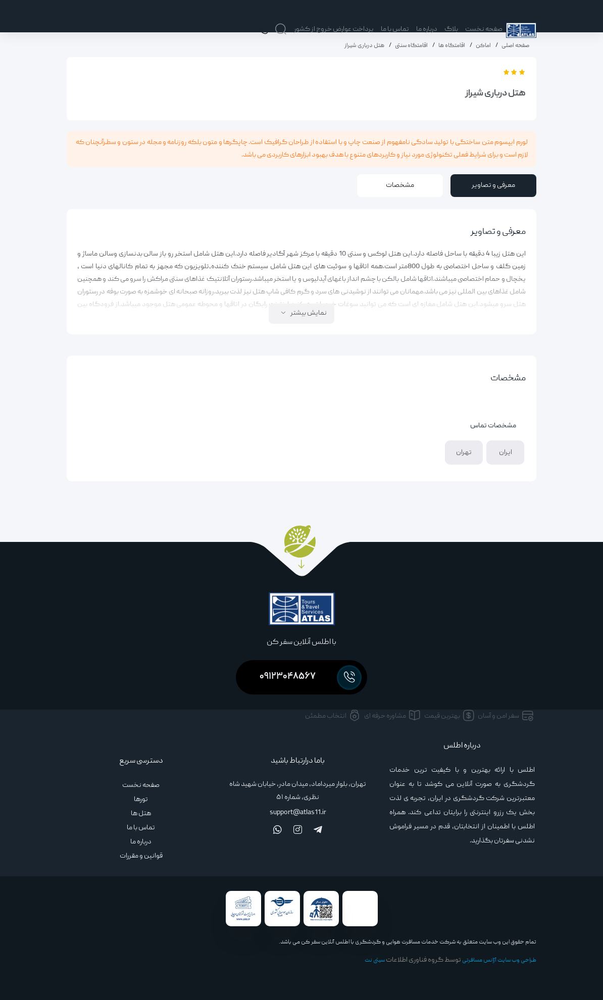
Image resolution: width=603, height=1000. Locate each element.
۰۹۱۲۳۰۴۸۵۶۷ (310, 677)
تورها (141, 799)
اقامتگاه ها (451, 45)
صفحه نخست (483, 29)
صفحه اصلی (515, 45)
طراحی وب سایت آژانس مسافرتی (499, 960)
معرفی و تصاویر (493, 185)
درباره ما (426, 29)
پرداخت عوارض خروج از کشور (334, 29)
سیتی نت (375, 960)
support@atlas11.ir (298, 813)
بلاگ (451, 29)
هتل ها (141, 814)
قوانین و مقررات (141, 856)
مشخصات (400, 185)
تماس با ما (395, 29)
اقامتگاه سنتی (411, 45)
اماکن (483, 45)
